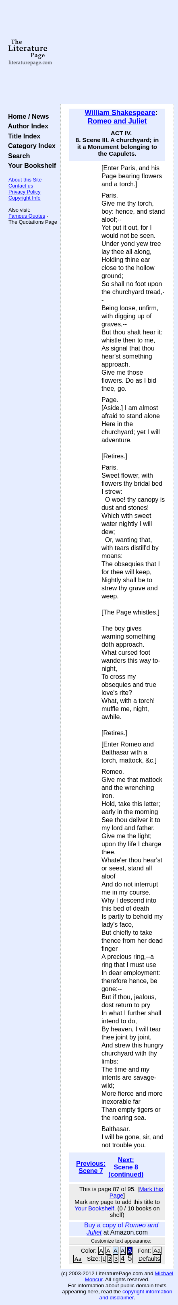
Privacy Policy (24, 192)
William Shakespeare (120, 113)
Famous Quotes (26, 216)
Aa (157, 1250)
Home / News (26, 116)
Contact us (20, 186)
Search (17, 155)
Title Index (22, 136)
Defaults (149, 1259)
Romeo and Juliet (117, 121)
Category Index (30, 145)
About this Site (25, 180)
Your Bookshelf (30, 165)
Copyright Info (24, 198)
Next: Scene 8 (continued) (125, 1167)
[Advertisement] (117, 52)
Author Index (26, 126)
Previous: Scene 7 (91, 1167)
